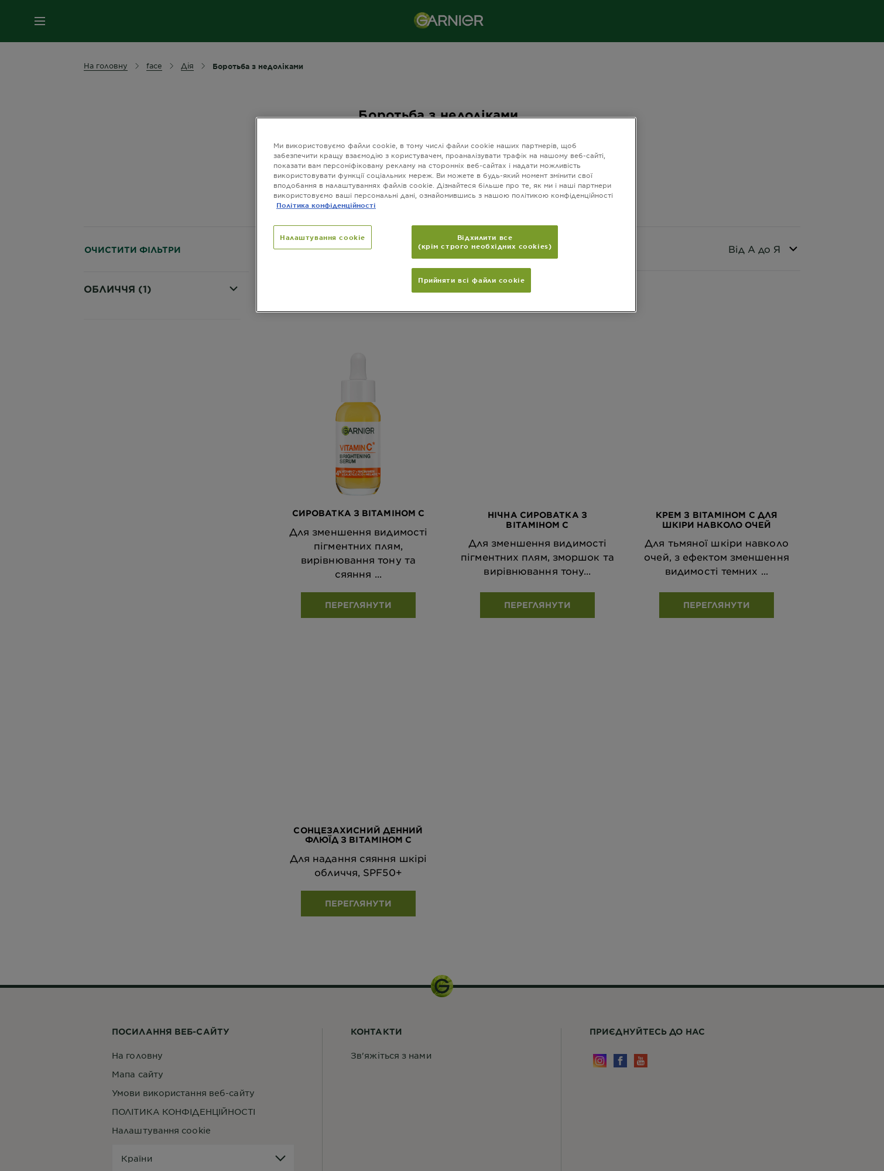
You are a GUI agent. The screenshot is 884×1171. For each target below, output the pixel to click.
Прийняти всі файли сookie (471, 280)
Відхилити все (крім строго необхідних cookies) (484, 241)
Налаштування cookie (322, 237)
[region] (446, 215)
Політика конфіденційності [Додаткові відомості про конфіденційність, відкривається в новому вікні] (326, 205)
